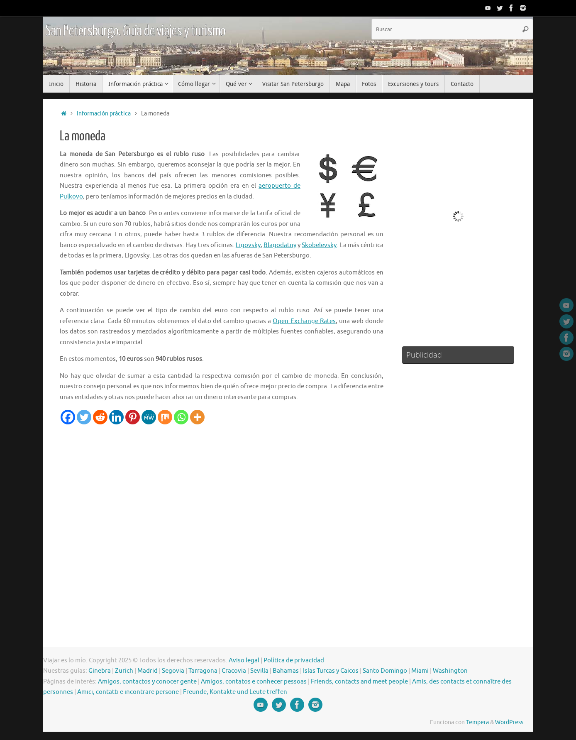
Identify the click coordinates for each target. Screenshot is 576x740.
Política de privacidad (294, 660)
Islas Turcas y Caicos (331, 671)
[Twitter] (84, 417)
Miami (420, 671)
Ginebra (99, 671)
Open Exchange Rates (304, 321)
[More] (197, 417)
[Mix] (165, 417)
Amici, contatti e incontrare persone (128, 692)
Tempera (477, 722)
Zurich (124, 671)
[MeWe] (149, 417)
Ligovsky (248, 245)
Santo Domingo (385, 671)
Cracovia (234, 671)
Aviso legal (244, 660)
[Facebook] (68, 417)
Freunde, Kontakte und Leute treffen (235, 692)
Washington (450, 671)
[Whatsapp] (181, 417)
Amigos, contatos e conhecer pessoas (254, 682)
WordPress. (510, 722)
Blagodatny (280, 245)
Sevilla (259, 671)
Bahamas (286, 671)
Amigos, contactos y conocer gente (147, 682)
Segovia (173, 671)
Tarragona (202, 671)
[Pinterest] (132, 417)
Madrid (147, 671)
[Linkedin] (116, 417)
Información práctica (104, 113)
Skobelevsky (319, 245)
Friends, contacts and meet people (359, 682)
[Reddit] (100, 417)
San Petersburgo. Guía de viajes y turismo (135, 31)
